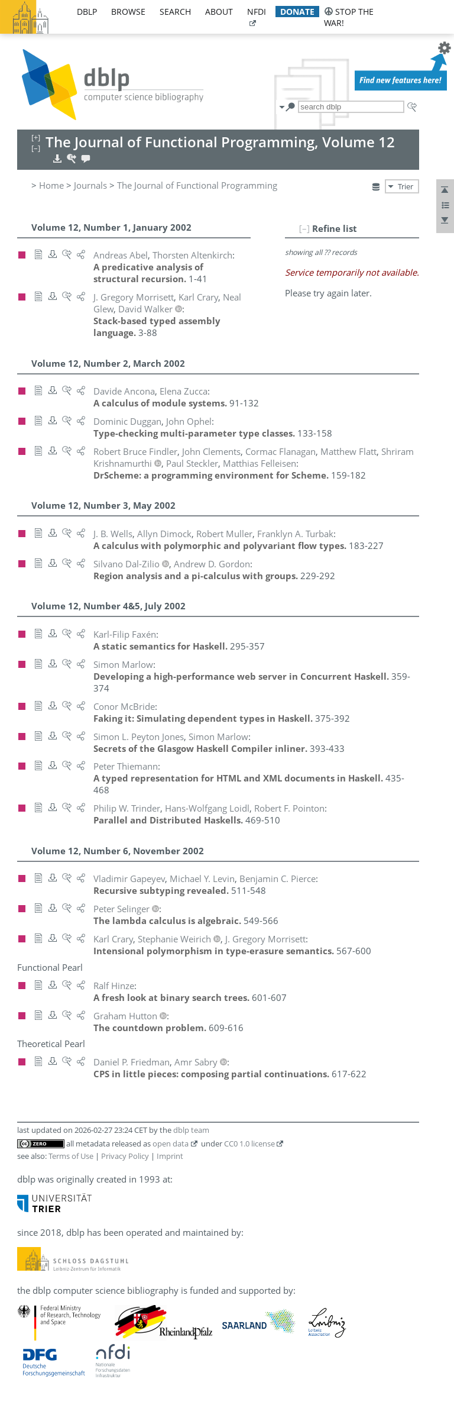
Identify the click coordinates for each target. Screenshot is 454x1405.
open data (171, 1143)
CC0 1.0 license (249, 1143)
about (219, 11)
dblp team (191, 1130)
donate (297, 11)
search (175, 11)
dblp (87, 11)
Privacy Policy (125, 1156)
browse (128, 11)
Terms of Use (70, 1156)
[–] (304, 228)
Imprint (170, 1156)
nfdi (256, 11)
